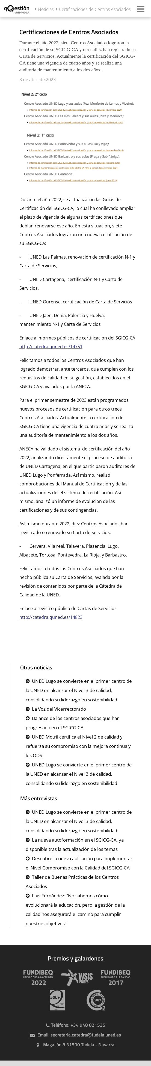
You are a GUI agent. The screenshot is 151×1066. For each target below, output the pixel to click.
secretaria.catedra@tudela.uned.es (86, 1034)
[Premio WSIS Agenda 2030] (74, 977)
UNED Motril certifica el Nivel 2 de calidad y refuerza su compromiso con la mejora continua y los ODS (78, 746)
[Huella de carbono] (93, 1000)
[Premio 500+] (55, 1000)
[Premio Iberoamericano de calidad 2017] (113, 977)
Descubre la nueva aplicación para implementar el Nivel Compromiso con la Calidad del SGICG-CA (79, 863)
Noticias (46, 9)
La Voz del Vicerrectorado (59, 709)
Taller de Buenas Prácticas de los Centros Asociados (72, 881)
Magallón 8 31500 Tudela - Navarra (78, 1044)
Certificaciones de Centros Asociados (95, 9)
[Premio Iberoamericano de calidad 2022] (35, 977)
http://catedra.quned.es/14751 (50, 347)
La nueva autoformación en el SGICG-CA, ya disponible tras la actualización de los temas (75, 844)
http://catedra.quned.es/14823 (50, 617)
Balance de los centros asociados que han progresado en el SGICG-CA (73, 723)
